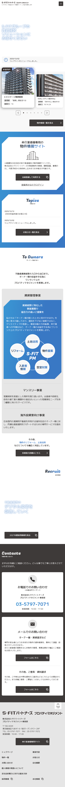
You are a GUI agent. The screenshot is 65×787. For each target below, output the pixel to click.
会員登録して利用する (35, 177)
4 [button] (34, 112)
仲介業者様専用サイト (35, 741)
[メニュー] (61, 3)
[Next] (47, 113)
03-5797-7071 (32, 604)
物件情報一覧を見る (49, 122)
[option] (15, 91)
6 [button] (41, 112)
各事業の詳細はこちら (35, 453)
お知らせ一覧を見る (36, 232)
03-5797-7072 (33, 731)
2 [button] (27, 112)
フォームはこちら (36, 657)
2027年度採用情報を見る (23, 535)
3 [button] (30, 112)
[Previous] (18, 113)
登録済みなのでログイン (32, 184)
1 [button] (23, 112)
